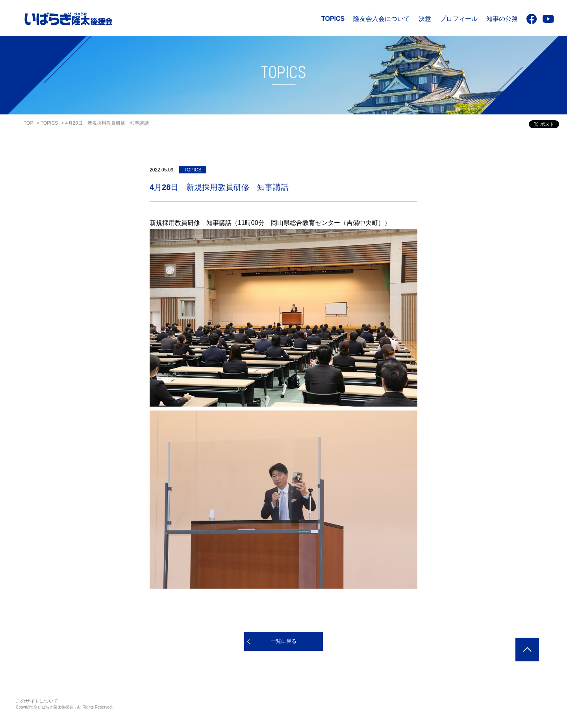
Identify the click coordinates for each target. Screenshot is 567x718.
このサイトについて (37, 701)
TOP (28, 123)
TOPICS (333, 18)
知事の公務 (502, 18)
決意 (425, 18)
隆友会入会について (381, 18)
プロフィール (459, 18)
